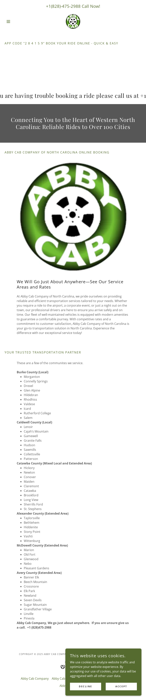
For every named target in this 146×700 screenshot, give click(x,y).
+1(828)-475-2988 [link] (63, 6)
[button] (15, 21)
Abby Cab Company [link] (35, 678)
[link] (73, 21)
